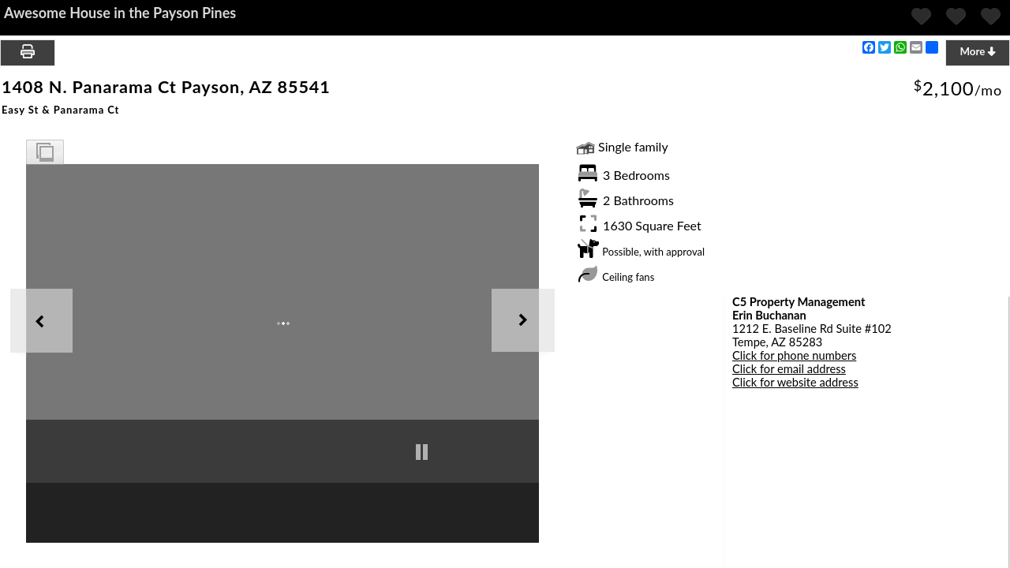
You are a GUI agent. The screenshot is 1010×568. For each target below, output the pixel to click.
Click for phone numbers (794, 355)
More (977, 51)
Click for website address (795, 382)
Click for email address (789, 369)
